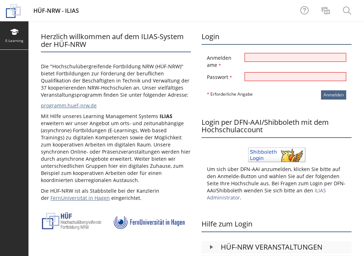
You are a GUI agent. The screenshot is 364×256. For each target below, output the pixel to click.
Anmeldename (219, 61)
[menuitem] (326, 10)
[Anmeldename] (296, 57)
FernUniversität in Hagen (80, 197)
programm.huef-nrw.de (69, 105)
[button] (277, 247)
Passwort (219, 77)
